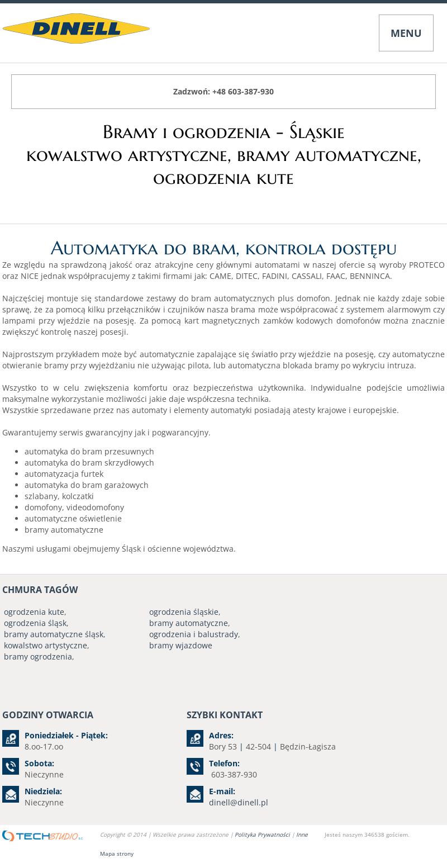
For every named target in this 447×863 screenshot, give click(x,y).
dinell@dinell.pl (238, 802)
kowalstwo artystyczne (45, 645)
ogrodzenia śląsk (35, 623)
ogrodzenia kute (34, 611)
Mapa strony (117, 853)
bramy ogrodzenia (38, 656)
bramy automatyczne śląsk (53, 634)
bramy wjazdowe (180, 645)
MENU (406, 33)
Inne (302, 834)
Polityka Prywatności (263, 834)
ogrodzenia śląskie (183, 611)
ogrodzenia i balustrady (193, 634)
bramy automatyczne (188, 623)
